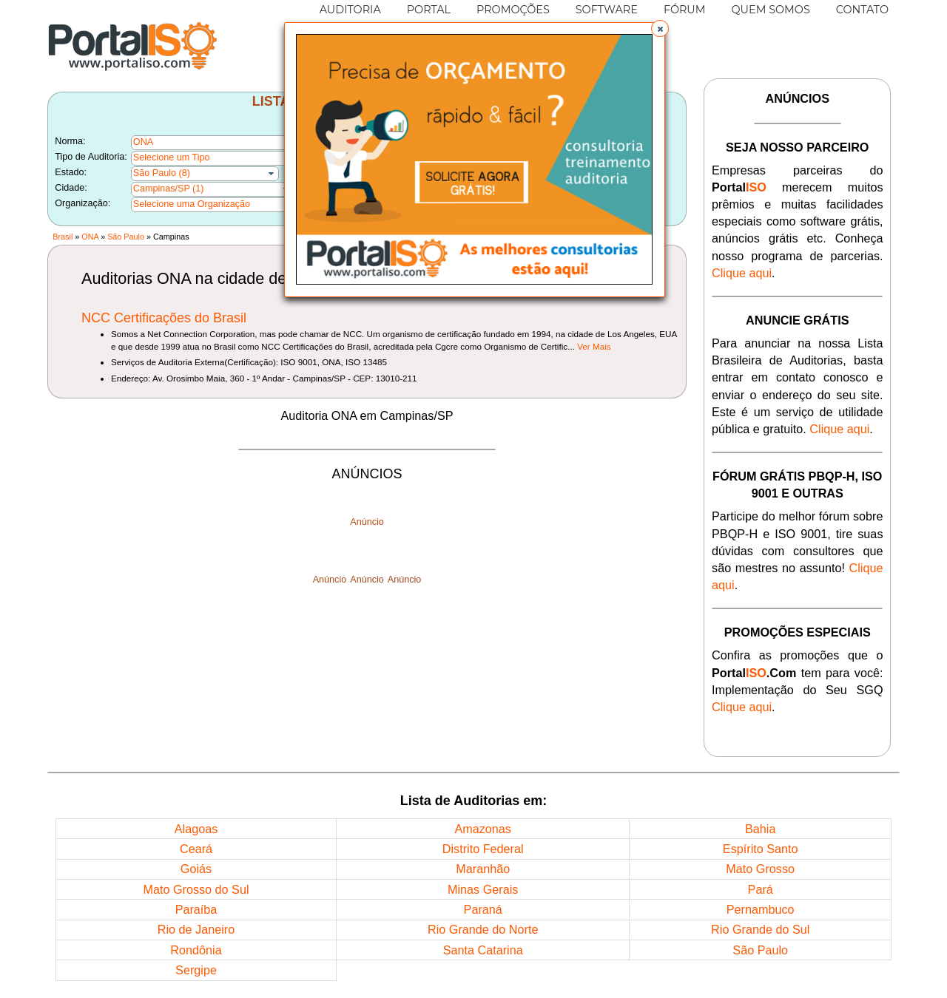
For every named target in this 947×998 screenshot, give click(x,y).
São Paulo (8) (161, 173)
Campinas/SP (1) (168, 188)
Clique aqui (742, 272)
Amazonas (482, 828)
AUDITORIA (350, 9)
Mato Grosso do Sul (196, 889)
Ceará (196, 848)
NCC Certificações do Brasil (163, 317)
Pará (760, 889)
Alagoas (196, 828)
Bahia (760, 828)
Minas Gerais (483, 889)
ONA (89, 236)
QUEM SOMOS (771, 9)
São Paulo (125, 236)
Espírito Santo (760, 848)
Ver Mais (593, 346)
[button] (660, 29)
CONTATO (862, 9)
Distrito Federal (483, 848)
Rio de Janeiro (196, 929)
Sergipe (196, 970)
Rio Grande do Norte (483, 929)
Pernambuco (761, 909)
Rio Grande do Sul (760, 929)
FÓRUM (685, 9)
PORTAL (429, 9)
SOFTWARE (607, 9)
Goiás (196, 868)
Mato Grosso (760, 868)
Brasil (63, 236)
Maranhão (483, 868)
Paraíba (196, 909)
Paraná (483, 909)
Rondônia (195, 950)
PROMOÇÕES (513, 9)
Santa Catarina (483, 950)
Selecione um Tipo (171, 157)
